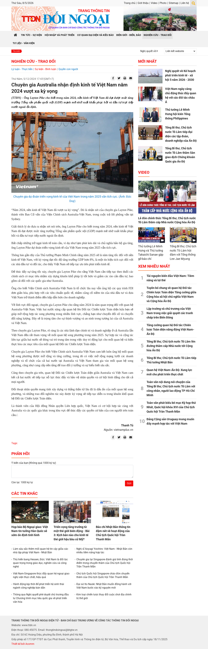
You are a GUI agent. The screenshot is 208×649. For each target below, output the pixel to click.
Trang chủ (129, 3)
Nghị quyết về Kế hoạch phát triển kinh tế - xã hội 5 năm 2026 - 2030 (180, 75)
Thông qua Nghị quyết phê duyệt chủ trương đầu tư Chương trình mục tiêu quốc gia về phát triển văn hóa (41, 598)
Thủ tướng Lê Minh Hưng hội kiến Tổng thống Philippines (177, 114)
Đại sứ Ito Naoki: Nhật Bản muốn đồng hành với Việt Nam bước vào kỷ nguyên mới (103, 586)
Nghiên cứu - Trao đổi (33, 61)
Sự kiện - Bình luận (45, 69)
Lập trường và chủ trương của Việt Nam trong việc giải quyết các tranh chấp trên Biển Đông (170, 313)
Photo (163, 3)
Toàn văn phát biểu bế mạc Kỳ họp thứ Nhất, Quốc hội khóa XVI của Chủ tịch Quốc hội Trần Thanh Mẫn (171, 407)
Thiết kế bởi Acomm (22, 643)
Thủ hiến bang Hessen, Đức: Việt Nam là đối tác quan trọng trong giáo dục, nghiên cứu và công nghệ (40, 563)
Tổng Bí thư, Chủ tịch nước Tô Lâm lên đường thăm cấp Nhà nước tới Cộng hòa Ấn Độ (171, 346)
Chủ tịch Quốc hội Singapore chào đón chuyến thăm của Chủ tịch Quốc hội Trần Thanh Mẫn (103, 575)
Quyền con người (68, 69)
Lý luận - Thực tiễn (21, 69)
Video (154, 3)
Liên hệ (185, 3)
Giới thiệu (143, 3)
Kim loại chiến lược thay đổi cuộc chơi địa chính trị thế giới (103, 596)
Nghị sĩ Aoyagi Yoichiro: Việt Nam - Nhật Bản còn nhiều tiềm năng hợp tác (104, 550)
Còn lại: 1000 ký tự (22, 482)
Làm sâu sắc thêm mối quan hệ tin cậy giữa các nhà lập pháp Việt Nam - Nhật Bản (40, 550)
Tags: (14, 443)
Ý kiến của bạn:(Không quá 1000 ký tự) (33, 462)
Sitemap (173, 3)
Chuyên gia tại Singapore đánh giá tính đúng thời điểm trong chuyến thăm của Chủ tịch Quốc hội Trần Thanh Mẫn (104, 563)
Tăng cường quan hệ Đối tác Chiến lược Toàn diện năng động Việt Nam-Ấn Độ (170, 329)
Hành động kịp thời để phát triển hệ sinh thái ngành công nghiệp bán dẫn (38, 586)
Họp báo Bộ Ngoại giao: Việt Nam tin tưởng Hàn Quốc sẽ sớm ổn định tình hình (29, 531)
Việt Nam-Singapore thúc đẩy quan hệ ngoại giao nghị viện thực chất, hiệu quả (41, 575)
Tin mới (16, 51)
